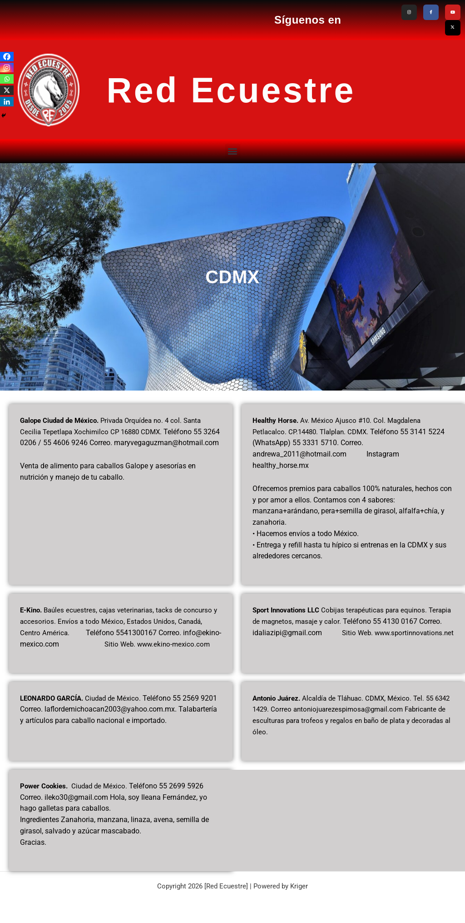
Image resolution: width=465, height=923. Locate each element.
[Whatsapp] (7, 79)
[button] (232, 148)
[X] (7, 90)
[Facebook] (7, 56)
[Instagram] (7, 67)
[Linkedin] (7, 101)
